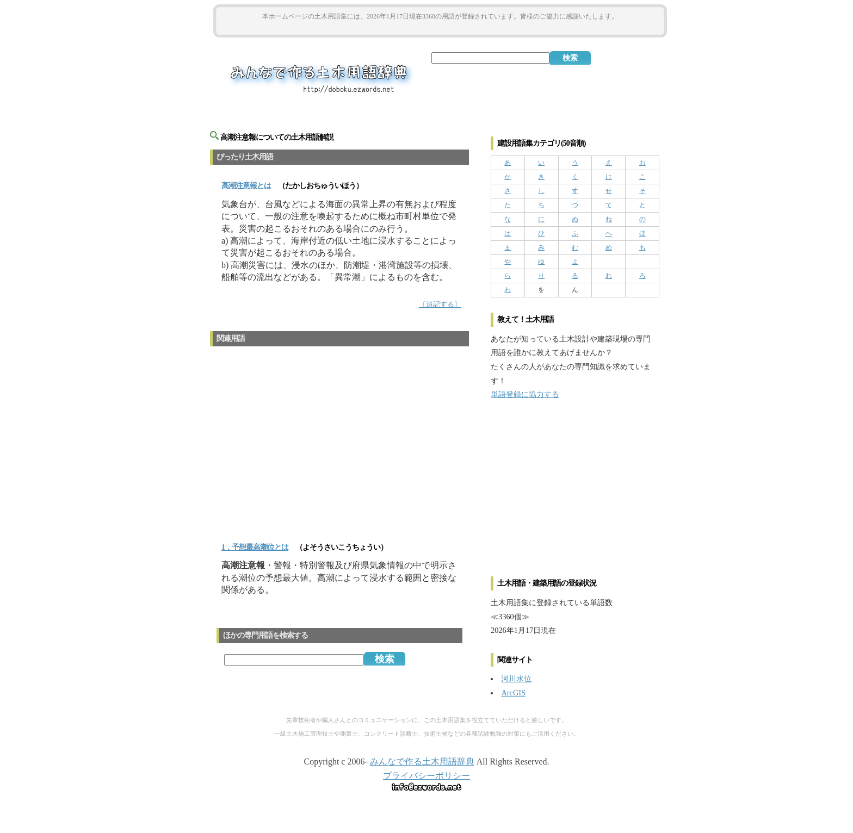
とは (246, 186)
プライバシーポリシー (426, 775)
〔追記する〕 (440, 304)
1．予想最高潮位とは (254, 547)
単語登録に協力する (525, 394)
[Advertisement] (440, 28)
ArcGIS (513, 692)
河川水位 (516, 678)
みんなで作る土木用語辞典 (422, 761)
